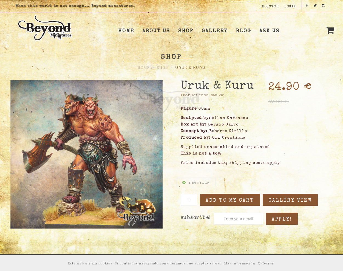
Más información (239, 263)
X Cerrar (266, 263)
